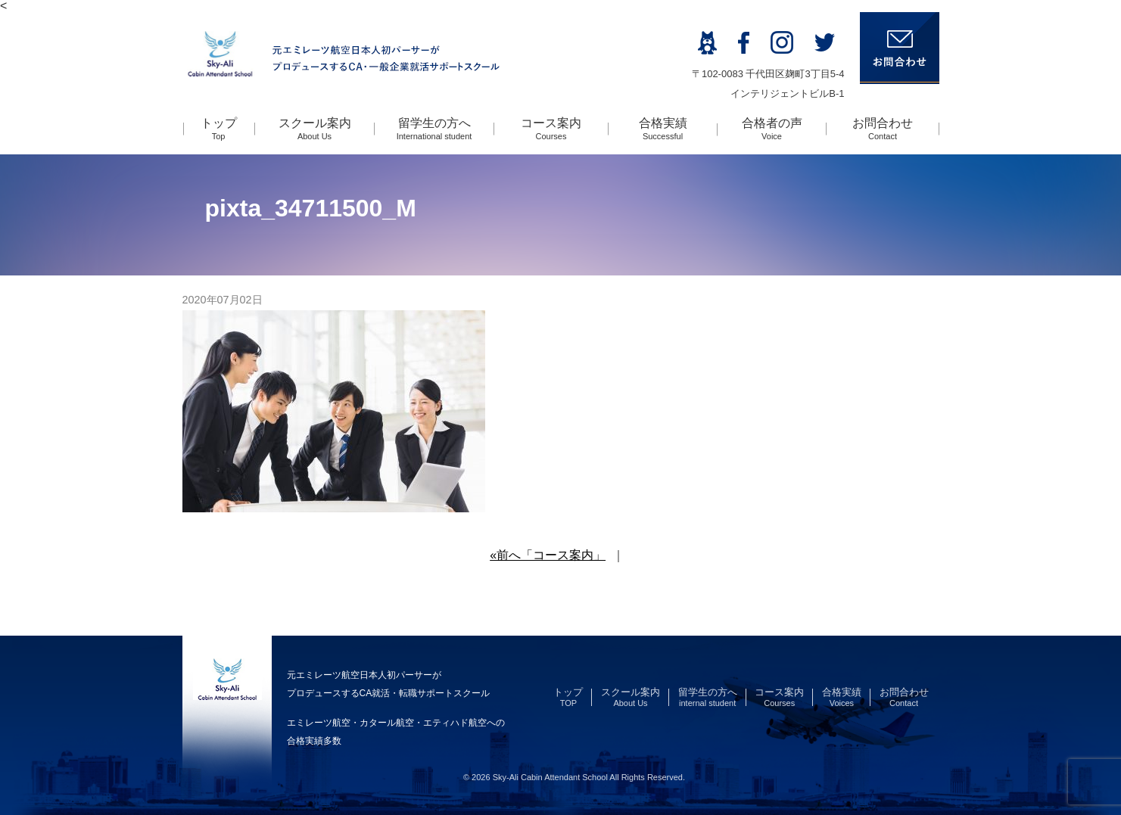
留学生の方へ (434, 129)
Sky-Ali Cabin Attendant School (550, 777)
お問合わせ (882, 129)
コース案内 (551, 129)
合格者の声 (772, 129)
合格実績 (663, 129)
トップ (219, 129)
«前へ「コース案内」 (548, 555)
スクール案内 (315, 129)
